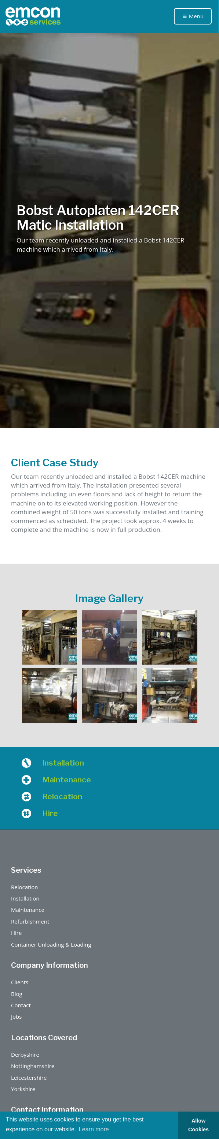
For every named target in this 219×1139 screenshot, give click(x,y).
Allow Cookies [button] (198, 1125)
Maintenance (27, 909)
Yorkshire (23, 1089)
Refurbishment (30, 921)
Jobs (16, 1016)
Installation (25, 898)
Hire (16, 932)
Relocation (24, 887)
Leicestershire (29, 1077)
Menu (193, 16)
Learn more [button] (94, 1129)
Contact (21, 1005)
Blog (16, 993)
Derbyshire (25, 1054)
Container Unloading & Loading (51, 944)
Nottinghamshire (32, 1066)
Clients (19, 982)
